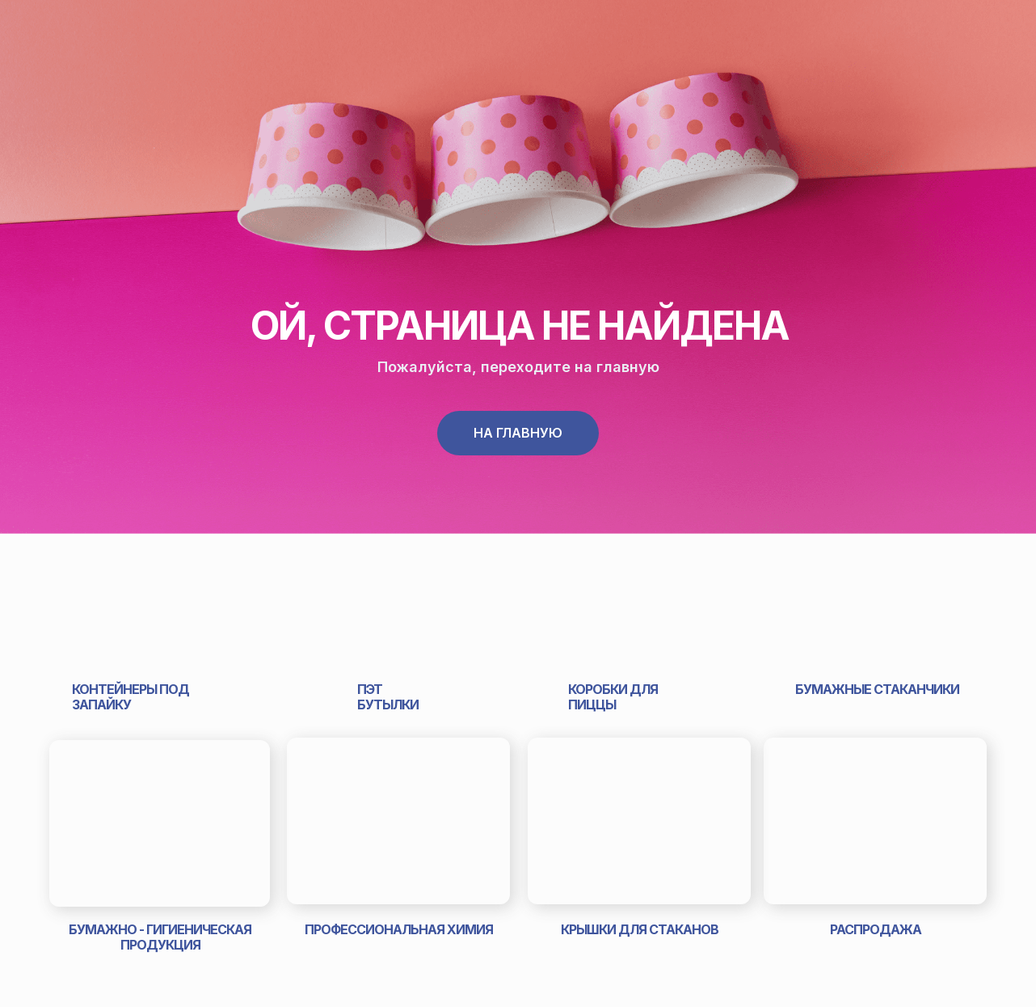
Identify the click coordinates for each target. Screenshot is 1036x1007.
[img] (159, 585)
